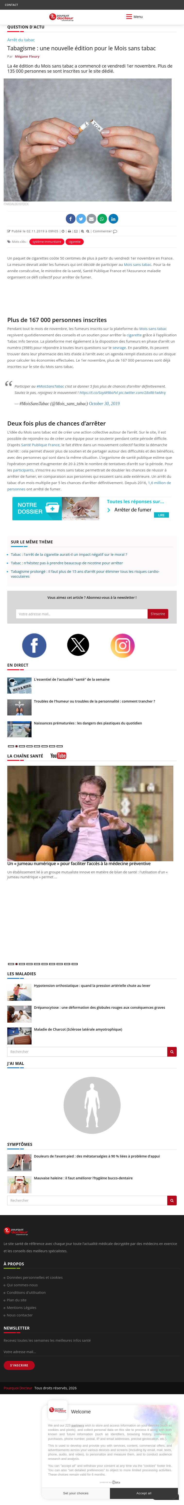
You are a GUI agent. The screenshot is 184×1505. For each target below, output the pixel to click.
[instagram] (128, 645)
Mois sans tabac (137, 264)
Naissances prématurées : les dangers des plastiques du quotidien (88, 723)
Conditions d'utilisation (26, 1292)
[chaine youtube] (58, 757)
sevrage (119, 347)
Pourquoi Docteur (18, 1388)
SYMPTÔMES (19, 1144)
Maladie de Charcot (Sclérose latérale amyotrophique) (78, 1029)
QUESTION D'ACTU (25, 27)
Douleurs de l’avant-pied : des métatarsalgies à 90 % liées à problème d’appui (97, 1156)
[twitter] (84, 644)
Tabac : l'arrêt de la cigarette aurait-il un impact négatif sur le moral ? (69, 554)
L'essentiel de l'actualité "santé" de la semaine (72, 679)
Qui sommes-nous (22, 1284)
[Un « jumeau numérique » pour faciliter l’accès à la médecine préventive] (92, 813)
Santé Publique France (40, 444)
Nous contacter (20, 1315)
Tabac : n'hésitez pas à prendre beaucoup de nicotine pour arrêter (67, 562)
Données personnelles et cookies (35, 1277)
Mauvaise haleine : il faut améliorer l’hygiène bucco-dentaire (83, 1178)
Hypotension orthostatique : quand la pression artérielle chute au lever (92, 985)
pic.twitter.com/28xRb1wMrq (142, 392)
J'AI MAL (15, 1063)
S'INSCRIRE (19, 1365)
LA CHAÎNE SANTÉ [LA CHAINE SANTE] (25, 756)
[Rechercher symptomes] (172, 1200)
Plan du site (16, 1299)
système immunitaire (47, 242)
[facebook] (40, 645)
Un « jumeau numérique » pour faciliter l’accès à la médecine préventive (79, 863)
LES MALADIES (21, 973)
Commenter (105, 231)
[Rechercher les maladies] (172, 1052)
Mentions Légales (21, 1307)
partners (77, 1425)
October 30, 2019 (104, 403)
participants (23, 470)
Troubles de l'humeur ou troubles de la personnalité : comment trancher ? (94, 701)
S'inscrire (158, 613)
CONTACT (11, 5)
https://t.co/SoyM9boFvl (98, 392)
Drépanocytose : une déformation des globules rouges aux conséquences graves (99, 1007)
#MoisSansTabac (50, 386)
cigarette (75, 242)
